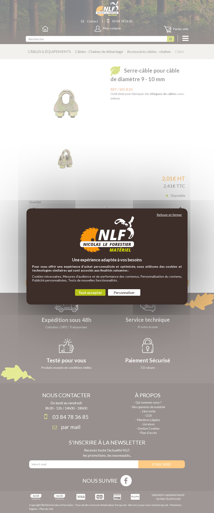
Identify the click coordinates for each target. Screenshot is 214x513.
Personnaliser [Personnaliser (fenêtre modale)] (124, 292)
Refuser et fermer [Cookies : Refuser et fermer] (169, 215)
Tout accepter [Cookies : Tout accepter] (90, 292)
